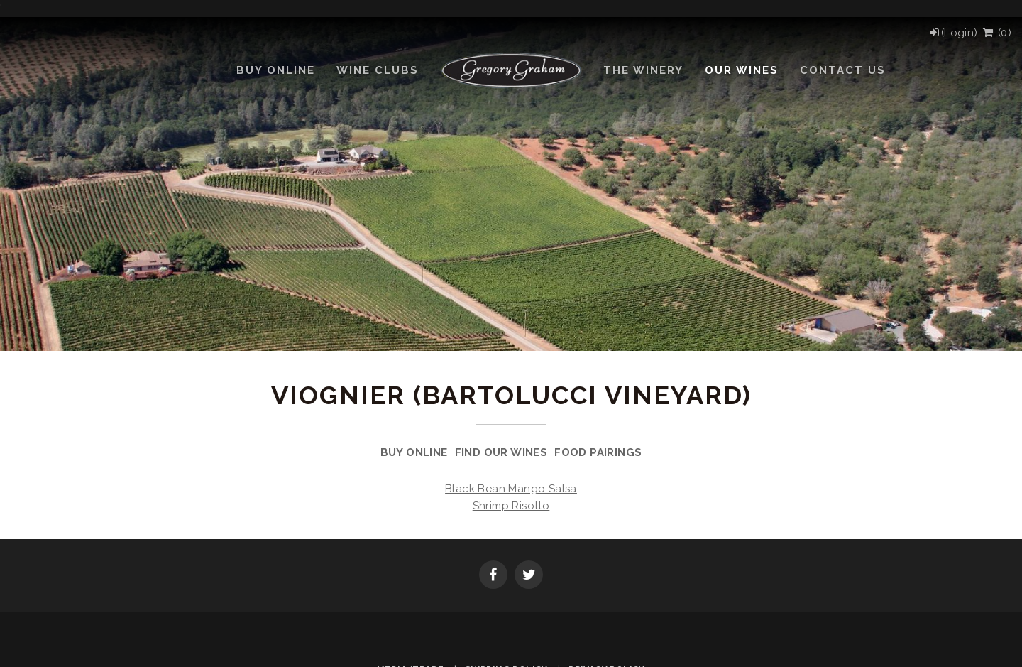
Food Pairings (598, 452)
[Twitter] (528, 576)
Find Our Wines (501, 452)
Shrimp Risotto (511, 505)
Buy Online (414, 452)
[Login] (953, 32)
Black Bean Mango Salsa (511, 488)
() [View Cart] (996, 32)
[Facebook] (493, 576)
